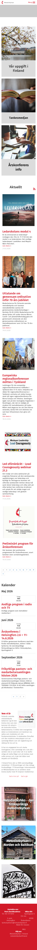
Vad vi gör (24, 776)
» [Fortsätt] (3, 574)
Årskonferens (25, 920)
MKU (24, 929)
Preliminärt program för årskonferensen (17, 545)
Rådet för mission (22, 925)
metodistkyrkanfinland (18, 936)
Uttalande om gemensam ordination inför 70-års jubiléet (16, 297)
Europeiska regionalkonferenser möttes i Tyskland (15, 379)
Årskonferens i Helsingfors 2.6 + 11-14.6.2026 (14, 635)
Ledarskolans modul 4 (16, 231)
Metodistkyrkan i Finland (19, 934)
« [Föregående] (13, 697)
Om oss (23, 916)
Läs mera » (6, 246)
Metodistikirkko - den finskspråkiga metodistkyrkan (18, 804)
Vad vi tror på (14, 776)
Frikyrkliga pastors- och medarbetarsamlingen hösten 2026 (16, 672)
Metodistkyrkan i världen (18, 881)
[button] (34, 2)
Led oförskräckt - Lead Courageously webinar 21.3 (16, 467)
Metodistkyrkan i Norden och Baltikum (18, 843)
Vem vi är (6, 713)
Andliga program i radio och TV (16, 606)
